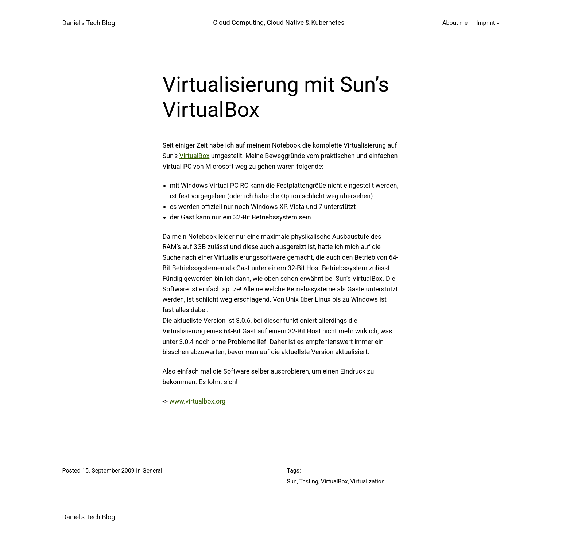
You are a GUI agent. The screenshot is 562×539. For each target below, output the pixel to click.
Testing (308, 481)
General (152, 470)
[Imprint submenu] (498, 23)
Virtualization (367, 481)
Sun (292, 481)
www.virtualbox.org (197, 401)
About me (455, 22)
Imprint (485, 22)
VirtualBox (194, 156)
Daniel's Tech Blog (88, 23)
